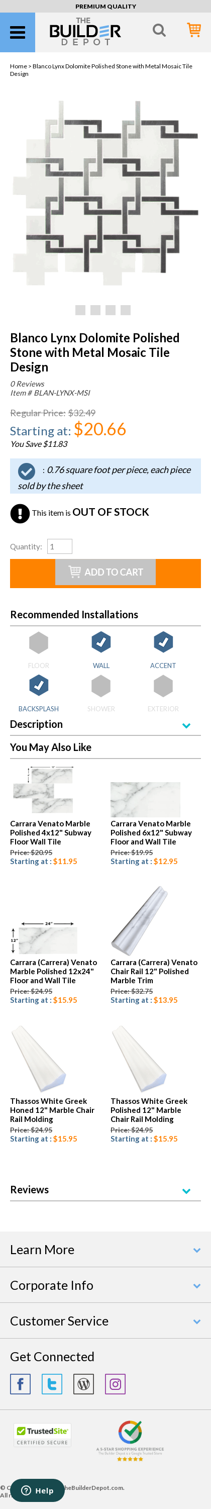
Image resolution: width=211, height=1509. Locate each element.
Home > (21, 66)
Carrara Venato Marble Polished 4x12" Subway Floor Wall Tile (50, 832)
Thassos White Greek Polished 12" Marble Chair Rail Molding (149, 1109)
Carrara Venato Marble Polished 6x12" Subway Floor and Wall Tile (151, 832)
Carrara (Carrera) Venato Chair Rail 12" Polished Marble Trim (154, 971)
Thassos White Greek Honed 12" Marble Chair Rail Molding (52, 1109)
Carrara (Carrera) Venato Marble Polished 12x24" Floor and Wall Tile (53, 971)
